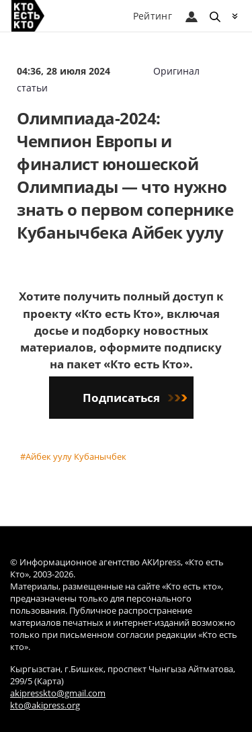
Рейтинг (152, 15)
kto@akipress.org (45, 705)
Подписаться (135, 397)
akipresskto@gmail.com (58, 693)
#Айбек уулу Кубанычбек (73, 456)
